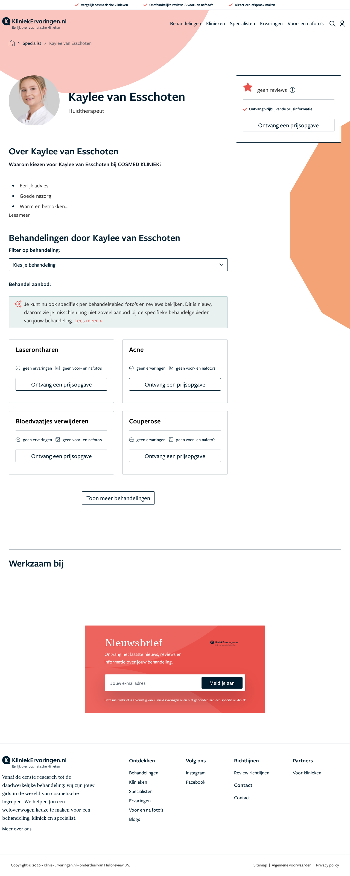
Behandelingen (185, 23)
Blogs (134, 819)
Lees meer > (88, 320)
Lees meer (19, 215)
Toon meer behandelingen (118, 498)
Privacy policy (327, 865)
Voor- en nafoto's (306, 23)
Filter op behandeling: (34, 249)
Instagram (196, 772)
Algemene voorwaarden (292, 865)
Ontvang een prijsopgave (288, 125)
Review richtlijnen (251, 772)
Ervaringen (271, 23)
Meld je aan (222, 682)
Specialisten (242, 23)
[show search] (332, 24)
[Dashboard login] (342, 23)
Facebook (195, 782)
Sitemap (260, 865)
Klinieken (215, 23)
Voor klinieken (307, 772)
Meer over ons (16, 828)
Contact (242, 797)
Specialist (32, 43)
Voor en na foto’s (146, 810)
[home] (34, 23)
